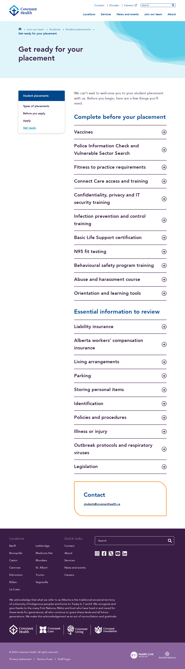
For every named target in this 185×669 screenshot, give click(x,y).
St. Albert (42, 568)
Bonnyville (15, 553)
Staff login (64, 659)
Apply (27, 121)
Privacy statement (20, 659)
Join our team (153, 14)
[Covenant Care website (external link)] (50, 630)
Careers (130, 5)
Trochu (40, 575)
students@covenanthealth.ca (102, 504)
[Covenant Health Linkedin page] (124, 553)
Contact (99, 5)
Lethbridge (43, 546)
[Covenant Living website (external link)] (77, 630)
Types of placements (36, 106)
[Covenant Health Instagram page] (97, 553)
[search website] (173, 5)
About (172, 14)
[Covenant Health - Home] (23, 630)
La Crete (14, 589)
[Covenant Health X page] (111, 553)
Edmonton (16, 575)
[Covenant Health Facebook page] (104, 553)
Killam (13, 582)
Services (106, 14)
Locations (89, 14)
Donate (114, 5)
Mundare (41, 560)
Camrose (14, 568)
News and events (128, 14)
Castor (13, 560)
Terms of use (45, 659)
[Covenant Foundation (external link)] (104, 630)
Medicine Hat (44, 553)
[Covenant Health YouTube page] (118, 553)
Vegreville (42, 582)
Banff (12, 546)
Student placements (36, 96)
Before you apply (34, 113)
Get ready (29, 128)
